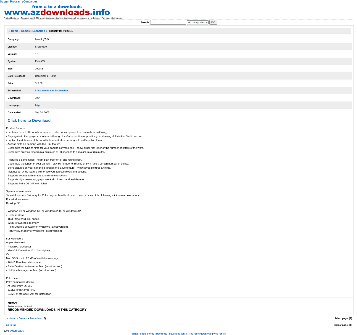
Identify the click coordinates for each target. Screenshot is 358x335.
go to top (11, 325)
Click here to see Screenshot (51, 90)
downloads (17, 330)
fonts (151, 333)
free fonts (161, 333)
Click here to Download (29, 120)
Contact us (30, 1)
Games (25, 30)
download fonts (178, 333)
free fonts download (200, 333)
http (37, 105)
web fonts (219, 333)
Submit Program (10, 1)
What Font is (139, 333)
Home (14, 30)
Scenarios (38, 30)
